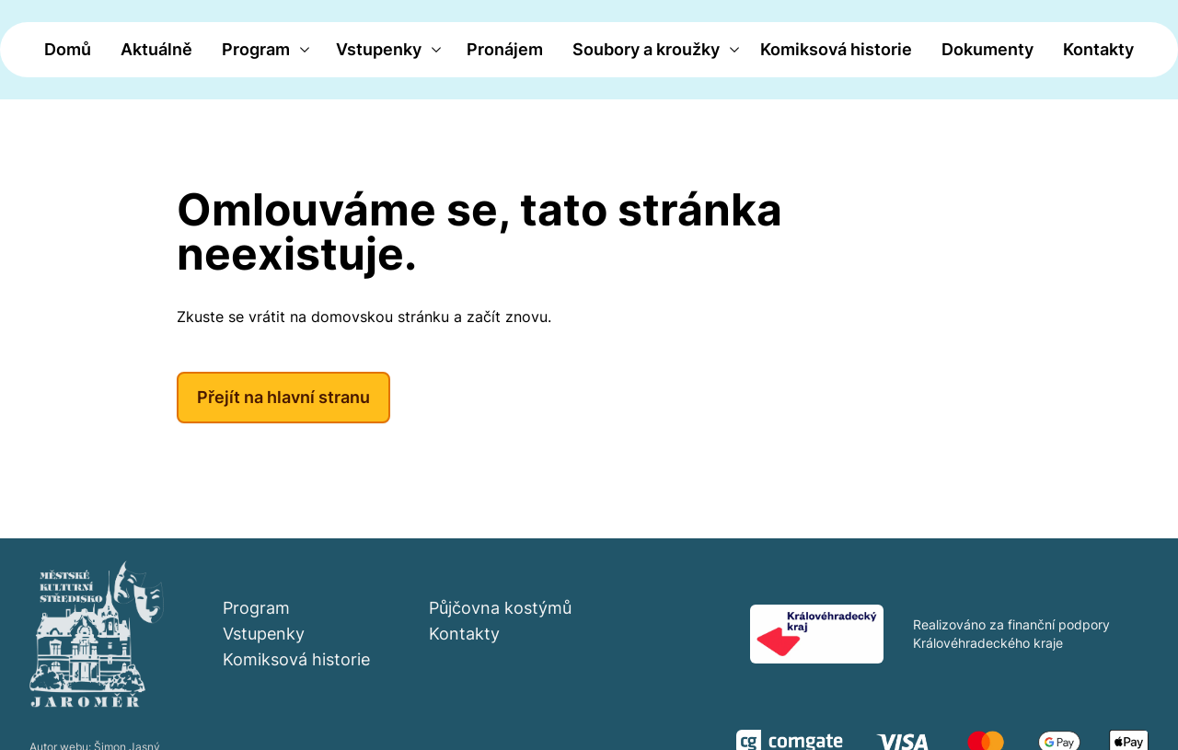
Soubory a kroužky (646, 49)
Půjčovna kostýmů (500, 607)
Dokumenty (987, 49)
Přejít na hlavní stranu (283, 397)
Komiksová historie (836, 49)
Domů (67, 49)
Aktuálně (156, 49)
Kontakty (1098, 49)
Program (256, 49)
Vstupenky (379, 49)
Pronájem (505, 49)
